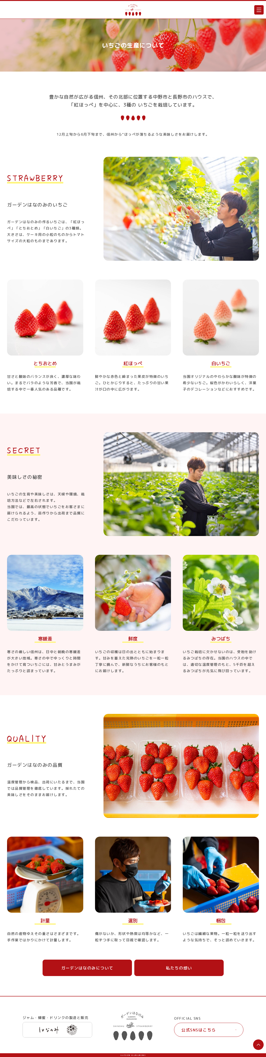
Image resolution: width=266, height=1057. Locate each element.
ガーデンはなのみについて (87, 968)
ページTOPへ (258, 1045)
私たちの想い (179, 968)
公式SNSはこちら (198, 1030)
